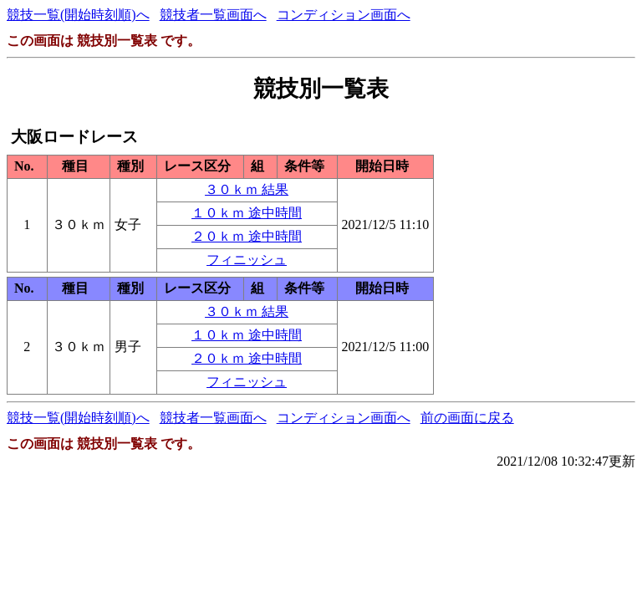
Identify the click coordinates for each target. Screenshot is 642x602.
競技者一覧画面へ (213, 15)
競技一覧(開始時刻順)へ (78, 15)
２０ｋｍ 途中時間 (246, 236)
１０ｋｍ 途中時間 (246, 213)
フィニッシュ (246, 260)
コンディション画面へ (343, 15)
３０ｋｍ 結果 (246, 189)
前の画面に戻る (467, 418)
